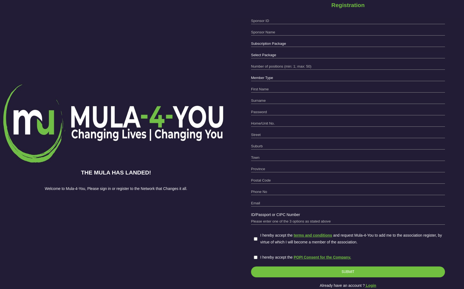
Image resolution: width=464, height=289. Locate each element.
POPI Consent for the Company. (322, 257)
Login (370, 285)
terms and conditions (313, 235)
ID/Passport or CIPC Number (275, 214)
